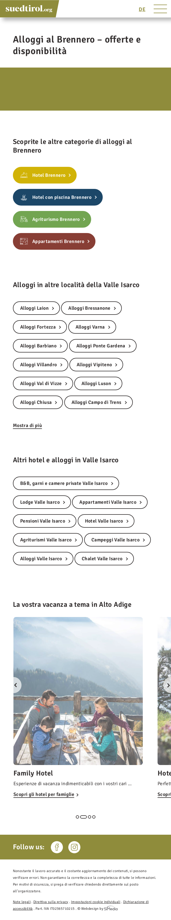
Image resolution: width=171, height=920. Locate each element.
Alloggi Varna (90, 327)
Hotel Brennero (49, 175)
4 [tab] (93, 817)
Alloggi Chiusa (36, 402)
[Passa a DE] (142, 9)
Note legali (22, 902)
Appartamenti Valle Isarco (107, 502)
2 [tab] (83, 817)
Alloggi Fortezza (38, 327)
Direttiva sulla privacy (50, 902)
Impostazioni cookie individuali (95, 902)
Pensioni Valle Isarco (42, 521)
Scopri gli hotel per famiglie (43, 794)
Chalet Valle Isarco (102, 559)
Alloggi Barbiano (38, 346)
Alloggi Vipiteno (94, 365)
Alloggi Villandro (38, 365)
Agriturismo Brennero (56, 219)
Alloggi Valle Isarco (41, 559)
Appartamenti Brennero (58, 241)
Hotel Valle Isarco (104, 521)
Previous (13, 685)
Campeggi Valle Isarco (115, 540)
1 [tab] (77, 817)
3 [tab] (89, 817)
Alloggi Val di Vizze (41, 383)
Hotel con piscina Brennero (61, 197)
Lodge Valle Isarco (40, 502)
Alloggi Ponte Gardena (100, 346)
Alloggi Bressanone (89, 308)
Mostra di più (27, 425)
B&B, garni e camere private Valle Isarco (64, 483)
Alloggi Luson (96, 383)
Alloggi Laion (34, 308)
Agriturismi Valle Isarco (46, 540)
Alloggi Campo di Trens (97, 402)
